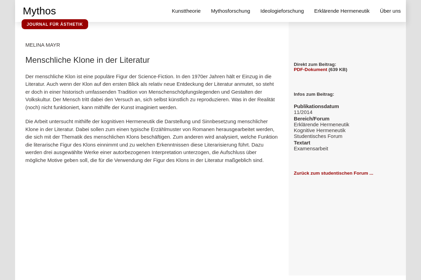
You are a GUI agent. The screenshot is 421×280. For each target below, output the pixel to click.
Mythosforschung (230, 11)
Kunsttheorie (186, 11)
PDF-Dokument (310, 69)
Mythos (39, 10)
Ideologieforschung (282, 11)
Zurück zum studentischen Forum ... (333, 173)
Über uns (390, 11)
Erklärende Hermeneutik (342, 11)
